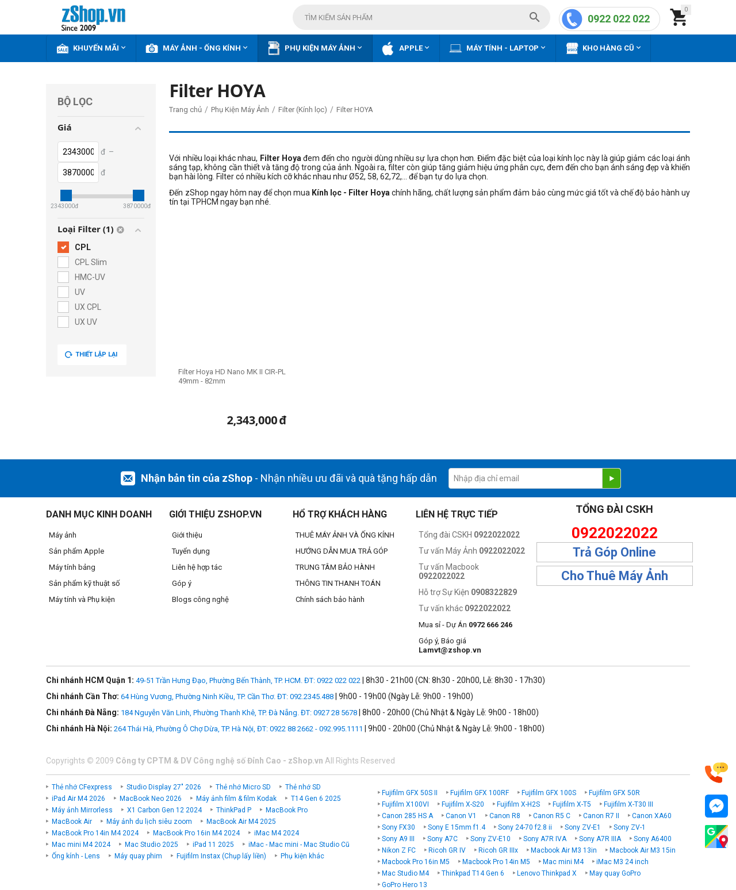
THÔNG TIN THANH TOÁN (338, 583)
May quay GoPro (615, 873)
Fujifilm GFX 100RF (479, 793)
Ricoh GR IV (447, 850)
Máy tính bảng (72, 567)
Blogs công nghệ (200, 599)
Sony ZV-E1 (583, 827)
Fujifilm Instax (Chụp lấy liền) (221, 856)
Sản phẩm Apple (76, 551)
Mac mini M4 (563, 862)
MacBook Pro (287, 810)
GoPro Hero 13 (404, 885)
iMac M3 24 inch (622, 862)
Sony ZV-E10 (490, 839)
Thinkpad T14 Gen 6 (473, 873)
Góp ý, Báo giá (450, 645)
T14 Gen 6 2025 (316, 799)
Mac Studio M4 (405, 873)
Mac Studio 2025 (151, 845)
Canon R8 (504, 816)
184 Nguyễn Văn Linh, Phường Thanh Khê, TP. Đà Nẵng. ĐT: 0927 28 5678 (239, 712)
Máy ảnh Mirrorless (82, 810)
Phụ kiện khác (302, 856)
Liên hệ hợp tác (197, 567)
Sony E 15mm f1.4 (456, 827)
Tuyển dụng (191, 551)
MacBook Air (72, 822)
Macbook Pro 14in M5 (496, 862)
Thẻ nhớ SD (303, 787)
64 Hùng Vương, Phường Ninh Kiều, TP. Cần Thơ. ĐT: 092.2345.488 (227, 696)
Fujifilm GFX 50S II (410, 793)
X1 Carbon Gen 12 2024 (164, 810)
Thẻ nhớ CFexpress (82, 787)
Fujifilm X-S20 (463, 804)
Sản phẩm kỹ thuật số (84, 583)
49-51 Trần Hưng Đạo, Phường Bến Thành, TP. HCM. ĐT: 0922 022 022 (248, 680)
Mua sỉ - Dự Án (465, 624)
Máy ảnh (62, 535)
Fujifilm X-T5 (572, 804)
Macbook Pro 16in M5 (416, 862)
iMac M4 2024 (276, 833)
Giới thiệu (187, 535)
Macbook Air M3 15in (643, 850)
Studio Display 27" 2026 (163, 787)
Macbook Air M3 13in (564, 850)
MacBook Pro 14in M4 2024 (95, 833)
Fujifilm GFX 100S (549, 793)
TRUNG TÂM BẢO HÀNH (335, 567)
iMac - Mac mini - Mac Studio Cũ (299, 845)
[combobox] (421, 17)
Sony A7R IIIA (600, 839)
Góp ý (181, 583)
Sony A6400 (653, 839)
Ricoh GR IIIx (498, 850)
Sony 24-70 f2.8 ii (525, 827)
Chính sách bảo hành (330, 599)
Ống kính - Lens (76, 856)
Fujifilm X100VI (405, 804)
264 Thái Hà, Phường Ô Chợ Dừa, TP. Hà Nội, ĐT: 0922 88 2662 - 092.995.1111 (238, 728)
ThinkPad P (233, 810)
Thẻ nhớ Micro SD (243, 787)
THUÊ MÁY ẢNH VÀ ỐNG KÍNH (345, 535)
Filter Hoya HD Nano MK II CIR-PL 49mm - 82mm (232, 376)
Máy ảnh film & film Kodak (236, 799)
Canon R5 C (551, 816)
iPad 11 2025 (213, 845)
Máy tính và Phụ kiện (82, 599)
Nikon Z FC (399, 850)
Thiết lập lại (91, 355)
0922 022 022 (619, 19)
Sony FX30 (398, 827)
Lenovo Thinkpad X (547, 873)
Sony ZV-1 (630, 827)
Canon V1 (461, 816)
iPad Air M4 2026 (78, 799)
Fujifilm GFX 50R (614, 793)
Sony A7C (442, 839)
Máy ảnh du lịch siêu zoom (149, 822)
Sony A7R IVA (544, 839)
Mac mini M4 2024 (81, 845)
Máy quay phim (138, 856)
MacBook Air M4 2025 (241, 822)
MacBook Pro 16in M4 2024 (196, 833)
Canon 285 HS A (407, 816)
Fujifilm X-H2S (518, 804)
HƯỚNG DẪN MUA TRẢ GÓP (342, 551)
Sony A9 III (398, 839)
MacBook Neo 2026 (151, 799)
